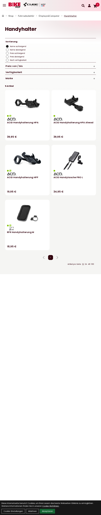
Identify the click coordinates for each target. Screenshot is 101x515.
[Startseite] (3, 16)
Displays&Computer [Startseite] (49, 15)
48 (89, 264)
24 (86, 264)
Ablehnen (32, 511)
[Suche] (83, 6)
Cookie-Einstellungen (13, 511)
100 (92, 264)
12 (83, 264)
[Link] (4, 5)
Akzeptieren (47, 511)
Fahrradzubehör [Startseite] (26, 15)
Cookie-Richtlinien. (50, 506)
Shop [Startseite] (11, 15)
